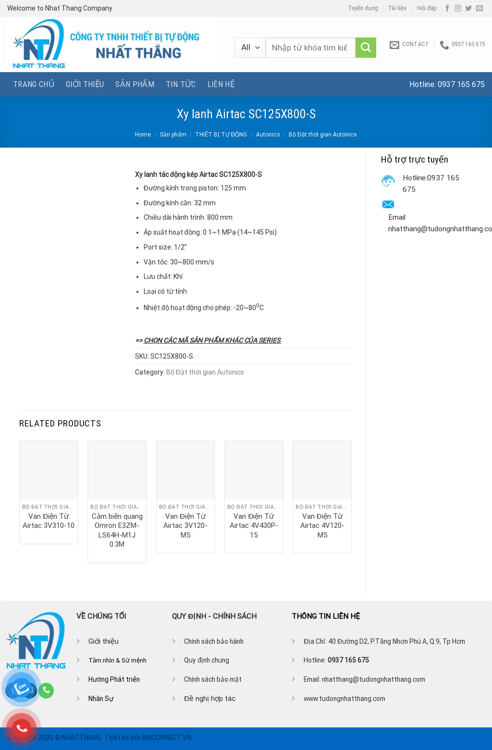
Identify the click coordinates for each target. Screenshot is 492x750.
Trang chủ (33, 84)
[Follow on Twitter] (468, 8)
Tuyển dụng (363, 8)
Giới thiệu (85, 84)
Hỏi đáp (427, 8)
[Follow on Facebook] (447, 8)
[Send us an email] (479, 8)
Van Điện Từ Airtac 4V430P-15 (254, 525)
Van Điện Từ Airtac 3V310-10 (48, 521)
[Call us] (46, 690)
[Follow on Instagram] (458, 8)
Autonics (268, 134)
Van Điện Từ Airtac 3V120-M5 (185, 525)
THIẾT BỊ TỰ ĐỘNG (221, 134)
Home (143, 134)
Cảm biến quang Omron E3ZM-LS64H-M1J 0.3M (117, 530)
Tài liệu (397, 8)
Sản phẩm (134, 84)
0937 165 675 (461, 84)
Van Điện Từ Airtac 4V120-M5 (322, 525)
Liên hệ (221, 84)
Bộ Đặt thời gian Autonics (323, 134)
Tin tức (181, 84)
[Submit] (366, 48)
